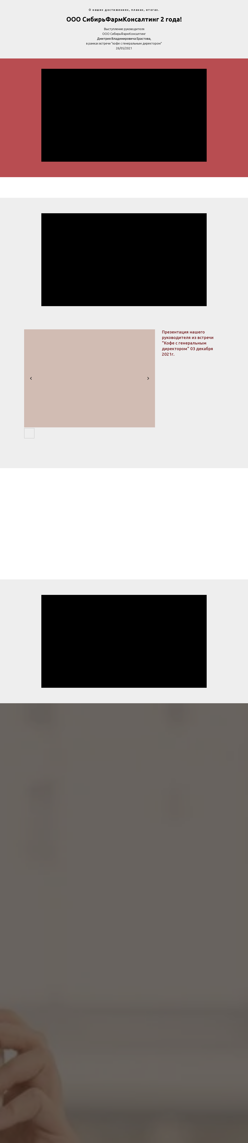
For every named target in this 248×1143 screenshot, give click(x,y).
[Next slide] (148, 378)
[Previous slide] (31, 378)
